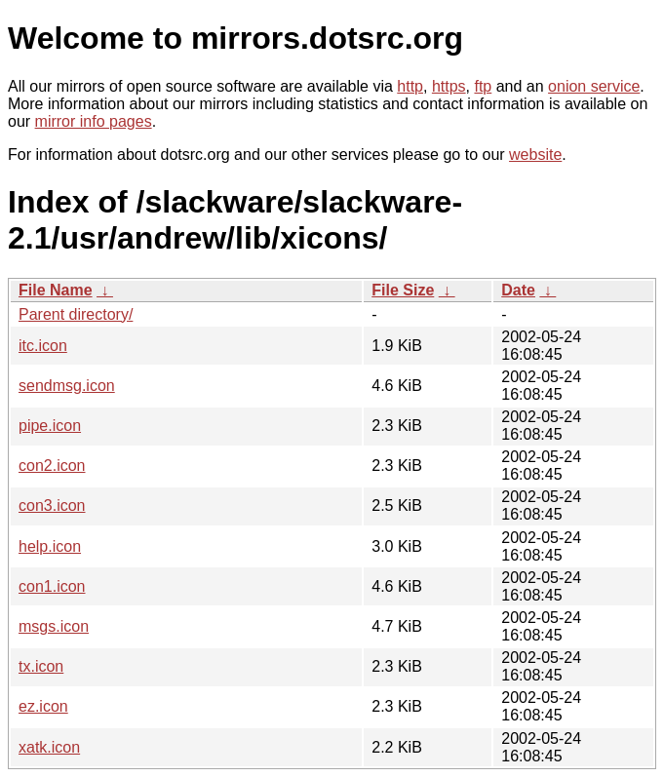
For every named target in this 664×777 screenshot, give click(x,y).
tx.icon (41, 666)
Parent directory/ (76, 314)
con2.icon (52, 465)
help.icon (50, 546)
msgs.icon (54, 626)
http (410, 86)
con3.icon (52, 505)
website (535, 154)
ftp (482, 86)
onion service (594, 86)
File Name (56, 290)
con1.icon (52, 586)
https (449, 86)
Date (518, 290)
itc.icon (43, 345)
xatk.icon (49, 747)
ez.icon (43, 706)
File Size (402, 290)
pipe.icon (50, 425)
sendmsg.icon (67, 385)
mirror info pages (93, 121)
